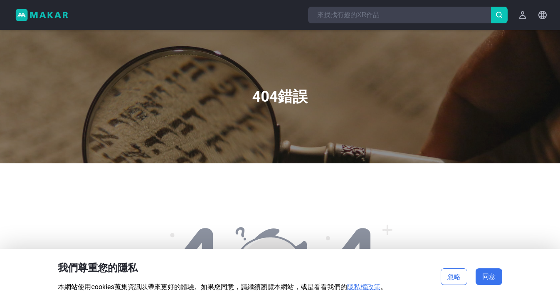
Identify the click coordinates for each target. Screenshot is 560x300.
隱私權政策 (363, 287)
